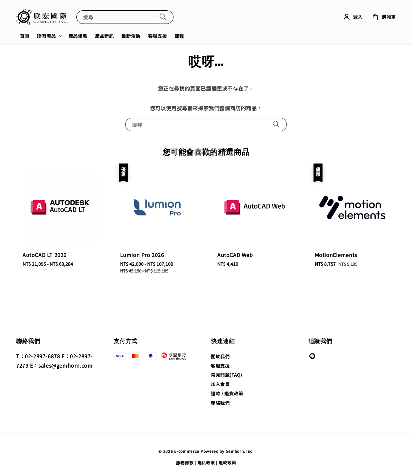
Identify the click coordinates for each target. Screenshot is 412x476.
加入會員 (220, 384)
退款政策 (227, 463)
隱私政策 (206, 463)
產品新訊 (104, 36)
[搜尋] (163, 17)
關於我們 (220, 356)
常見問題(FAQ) (226, 375)
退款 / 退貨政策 (227, 393)
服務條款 (185, 463)
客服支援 (157, 36)
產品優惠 (78, 36)
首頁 (24, 36)
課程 (179, 36)
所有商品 (46, 36)
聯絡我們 (220, 403)
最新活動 (130, 36)
